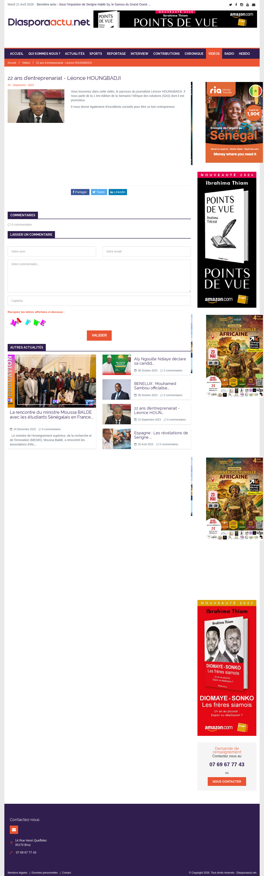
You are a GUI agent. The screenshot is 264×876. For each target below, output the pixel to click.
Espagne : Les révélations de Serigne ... (161, 431)
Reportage (116, 50)
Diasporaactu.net (246, 869)
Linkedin (117, 189)
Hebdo (244, 50)
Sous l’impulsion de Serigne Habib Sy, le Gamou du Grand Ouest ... (105, 4)
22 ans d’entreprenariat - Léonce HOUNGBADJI (64, 59)
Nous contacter (227, 778)
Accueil (17, 50)
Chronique (194, 50)
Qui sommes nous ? (44, 50)
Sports (95, 50)
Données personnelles (45, 869)
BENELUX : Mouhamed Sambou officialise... (155, 382)
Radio (229, 50)
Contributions (166, 50)
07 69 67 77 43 (226, 761)
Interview (139, 50)
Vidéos (214, 50)
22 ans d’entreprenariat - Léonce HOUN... (157, 407)
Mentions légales (17, 869)
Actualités (75, 50)
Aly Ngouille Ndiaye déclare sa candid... (160, 358)
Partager (80, 189)
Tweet (99, 189)
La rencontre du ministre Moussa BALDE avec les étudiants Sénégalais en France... (51, 412)
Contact (66, 869)
